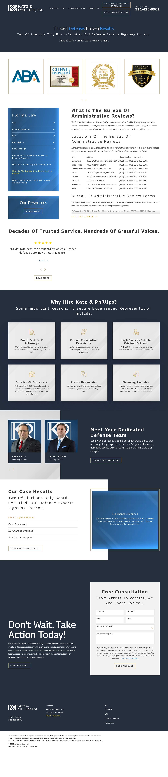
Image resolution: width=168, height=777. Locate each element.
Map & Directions (53, 743)
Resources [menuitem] (94, 8)
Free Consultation (116, 12)
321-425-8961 (147, 9)
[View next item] (86, 100)
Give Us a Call (18, 693)
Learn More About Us (107, 488)
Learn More (33, 211)
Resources (109, 751)
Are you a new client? (107, 654)
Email (131, 646)
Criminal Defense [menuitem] (76, 8)
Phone (101, 646)
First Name (103, 639)
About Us (109, 737)
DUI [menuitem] (63, 8)
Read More (40, 292)
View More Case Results (23, 576)
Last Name (133, 639)
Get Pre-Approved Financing (116, 5)
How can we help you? (107, 661)
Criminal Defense (112, 746)
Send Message (127, 694)
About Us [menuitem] (54, 8)
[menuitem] (32, 123)
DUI (106, 742)
